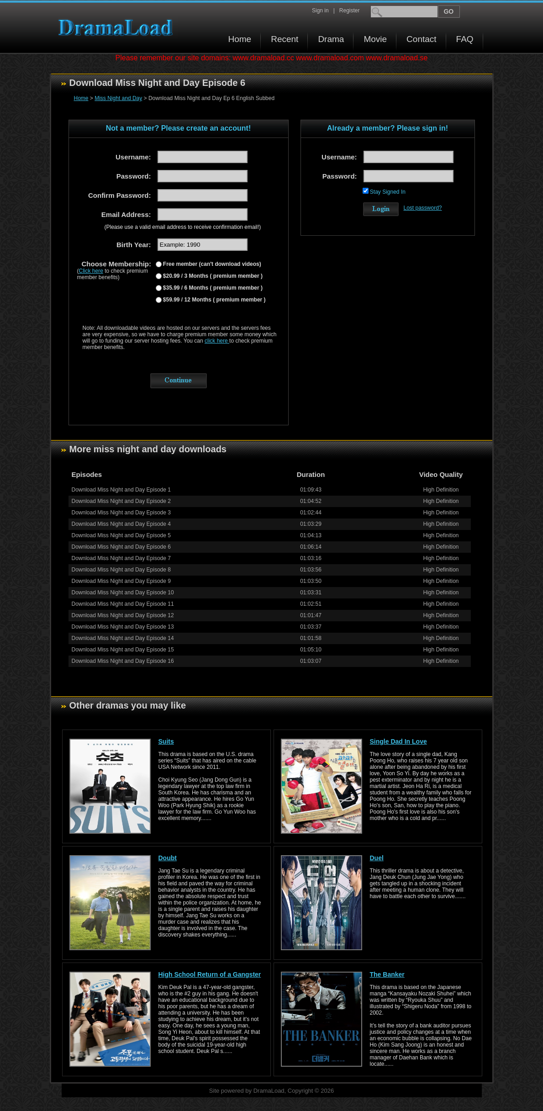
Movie (375, 39)
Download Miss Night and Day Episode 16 (123, 661)
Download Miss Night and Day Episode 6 (121, 547)
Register (349, 10)
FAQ (465, 39)
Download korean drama (118, 27)
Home (240, 39)
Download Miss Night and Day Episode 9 (121, 581)
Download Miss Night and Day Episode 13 (123, 627)
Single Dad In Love (398, 741)
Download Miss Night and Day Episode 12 (123, 615)
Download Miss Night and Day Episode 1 (121, 490)
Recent (284, 39)
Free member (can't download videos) (211, 264)
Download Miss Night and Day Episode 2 (121, 501)
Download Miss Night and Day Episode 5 (121, 535)
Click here (91, 271)
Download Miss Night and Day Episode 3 (121, 512)
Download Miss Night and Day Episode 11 (123, 604)
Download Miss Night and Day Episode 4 (121, 524)
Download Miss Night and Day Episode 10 (123, 592)
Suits (166, 741)
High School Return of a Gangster (209, 974)
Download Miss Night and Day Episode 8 (121, 569)
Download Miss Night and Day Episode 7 (121, 558)
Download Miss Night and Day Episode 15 (123, 649)
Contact (421, 39)
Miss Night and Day (118, 98)
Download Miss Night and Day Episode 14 (123, 638)
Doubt (167, 858)
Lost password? (423, 208)
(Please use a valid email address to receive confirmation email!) (183, 227)
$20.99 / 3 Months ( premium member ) (212, 276)
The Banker (387, 974)
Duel (377, 858)
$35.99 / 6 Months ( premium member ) (212, 288)
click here (217, 341)
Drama (331, 39)
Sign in (320, 10)
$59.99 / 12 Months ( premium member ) (214, 299)
